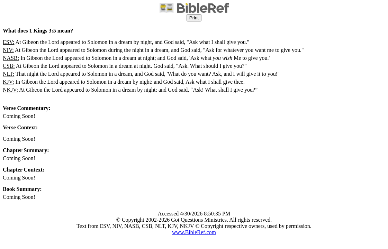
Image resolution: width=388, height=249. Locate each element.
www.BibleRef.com (194, 232)
